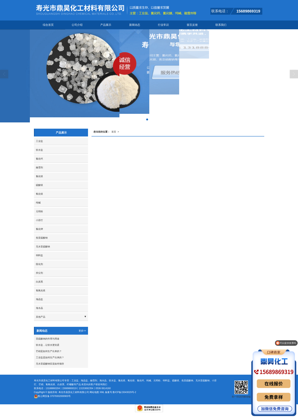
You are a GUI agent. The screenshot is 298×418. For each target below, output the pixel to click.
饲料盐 (39, 255)
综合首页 (48, 24)
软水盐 (39, 150)
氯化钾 (39, 229)
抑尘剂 (39, 273)
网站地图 (94, 392)
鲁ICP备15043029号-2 (124, 392)
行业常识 (163, 24)
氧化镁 (39, 194)
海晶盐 (39, 299)
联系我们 (220, 24)
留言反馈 (192, 24)
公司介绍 (77, 24)
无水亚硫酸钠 (43, 246)
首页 (113, 131)
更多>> (82, 330)
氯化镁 (39, 176)
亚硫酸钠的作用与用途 (47, 338)
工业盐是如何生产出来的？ (50, 357)
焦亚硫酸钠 (42, 237)
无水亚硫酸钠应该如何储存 (50, 363)
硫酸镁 (39, 185)
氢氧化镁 (40, 290)
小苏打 (39, 220)
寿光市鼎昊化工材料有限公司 (74, 392)
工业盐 (39, 141)
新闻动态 (134, 24)
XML (102, 392)
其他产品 (40, 317)
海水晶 (39, 308)
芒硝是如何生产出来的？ (49, 351)
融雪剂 (39, 167)
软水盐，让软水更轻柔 (47, 345)
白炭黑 (39, 281)
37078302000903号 (52, 396)
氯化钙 (39, 158)
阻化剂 (39, 264)
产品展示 (105, 24)
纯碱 (38, 202)
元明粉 (39, 211)
